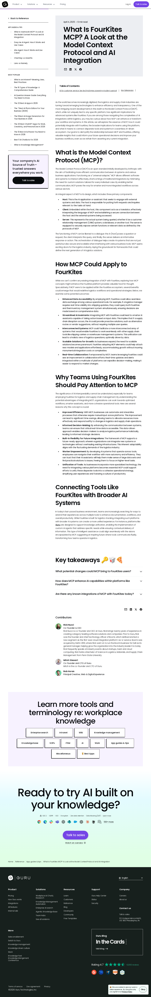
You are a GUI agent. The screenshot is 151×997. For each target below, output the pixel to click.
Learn (66, 895)
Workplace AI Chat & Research (44, 896)
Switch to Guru (14, 940)
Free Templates (70, 918)
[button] (17, 4)
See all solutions (42, 919)
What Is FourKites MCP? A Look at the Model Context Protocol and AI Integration (76, 861)
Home (10, 861)
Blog (65, 907)
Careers (122, 895)
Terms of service (15, 986)
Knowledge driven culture (19, 948)
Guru (57, 524)
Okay (143, 989)
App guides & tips (33, 861)
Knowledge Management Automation (47, 903)
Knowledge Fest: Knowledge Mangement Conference (18, 958)
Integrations (13, 903)
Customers (68, 899)
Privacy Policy (127, 992)
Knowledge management (19, 944)
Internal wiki (13, 911)
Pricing (62, 4)
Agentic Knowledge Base (46, 911)
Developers (68, 911)
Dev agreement (33, 986)
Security (95, 903)
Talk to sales (141, 4)
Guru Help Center (99, 895)
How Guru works (15, 899)
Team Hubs (40, 915)
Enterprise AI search (44, 908)
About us (123, 899)
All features (12, 907)
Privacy (47, 986)
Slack (10, 952)
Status (94, 899)
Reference (19, 861)
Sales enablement (16, 937)
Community (68, 914)
